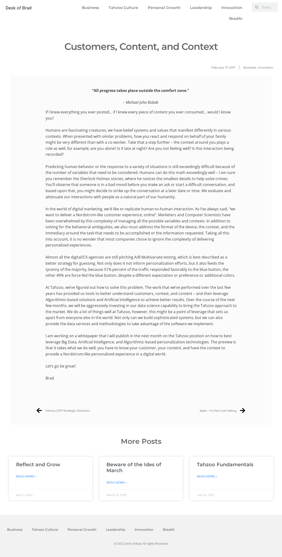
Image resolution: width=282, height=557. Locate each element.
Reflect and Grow (38, 464)
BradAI (235, 18)
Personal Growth (164, 7)
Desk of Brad (19, 8)
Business (90, 7)
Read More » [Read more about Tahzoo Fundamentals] (207, 476)
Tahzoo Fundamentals (225, 464)
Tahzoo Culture (123, 7)
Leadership (201, 7)
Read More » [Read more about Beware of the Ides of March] (116, 482)
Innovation (231, 7)
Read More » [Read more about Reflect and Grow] (26, 476)
